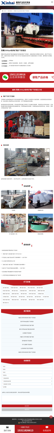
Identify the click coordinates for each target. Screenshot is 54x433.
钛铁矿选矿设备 (14, 287)
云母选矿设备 (6, 296)
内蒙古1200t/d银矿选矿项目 (27, 336)
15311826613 (25, 430)
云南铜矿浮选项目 (27, 333)
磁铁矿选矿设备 (41, 290)
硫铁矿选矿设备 (15, 293)
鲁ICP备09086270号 (27, 420)
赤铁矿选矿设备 (32, 290)
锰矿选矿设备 (38, 296)
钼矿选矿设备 (22, 296)
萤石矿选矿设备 (6, 299)
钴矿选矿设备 (24, 299)
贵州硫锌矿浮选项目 (27, 340)
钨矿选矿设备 (14, 296)
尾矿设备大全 (6, 302)
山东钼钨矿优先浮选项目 (27, 348)
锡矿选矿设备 (32, 299)
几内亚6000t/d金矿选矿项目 (27, 325)
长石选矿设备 (46, 296)
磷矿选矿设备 (23, 287)
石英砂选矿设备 (23, 290)
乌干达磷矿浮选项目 (27, 344)
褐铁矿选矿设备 (6, 293)
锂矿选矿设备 (15, 290)
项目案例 (10, 11)
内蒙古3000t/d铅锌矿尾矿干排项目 (27, 317)
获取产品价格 (40, 77)
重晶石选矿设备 (15, 299)
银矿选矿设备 (40, 287)
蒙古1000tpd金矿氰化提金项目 (27, 329)
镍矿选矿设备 (30, 296)
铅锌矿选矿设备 (32, 293)
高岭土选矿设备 (40, 299)
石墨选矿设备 (41, 293)
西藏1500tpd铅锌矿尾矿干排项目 (21, 11)
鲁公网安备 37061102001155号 (27, 422)
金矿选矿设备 (6, 287)
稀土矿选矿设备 (31, 287)
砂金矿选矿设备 (6, 290)
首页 (5, 11)
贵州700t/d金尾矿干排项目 (27, 321)
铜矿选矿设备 (24, 293)
